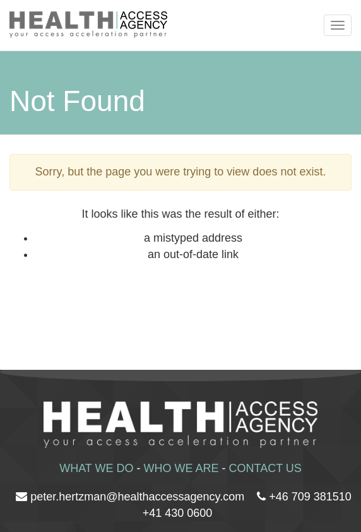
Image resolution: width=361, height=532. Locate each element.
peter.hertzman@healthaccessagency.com (137, 496)
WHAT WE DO (96, 468)
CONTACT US (265, 468)
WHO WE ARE (180, 468)
